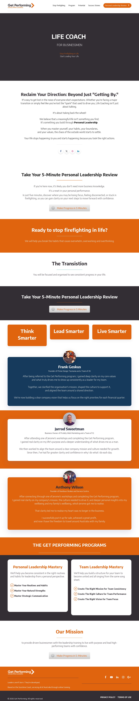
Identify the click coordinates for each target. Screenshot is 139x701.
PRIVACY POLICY (107, 697)
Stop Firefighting (59, 5)
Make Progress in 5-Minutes (69, 655)
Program (71, 5)
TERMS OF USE (124, 697)
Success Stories (94, 5)
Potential (81, 5)
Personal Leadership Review (117, 5)
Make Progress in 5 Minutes (69, 208)
